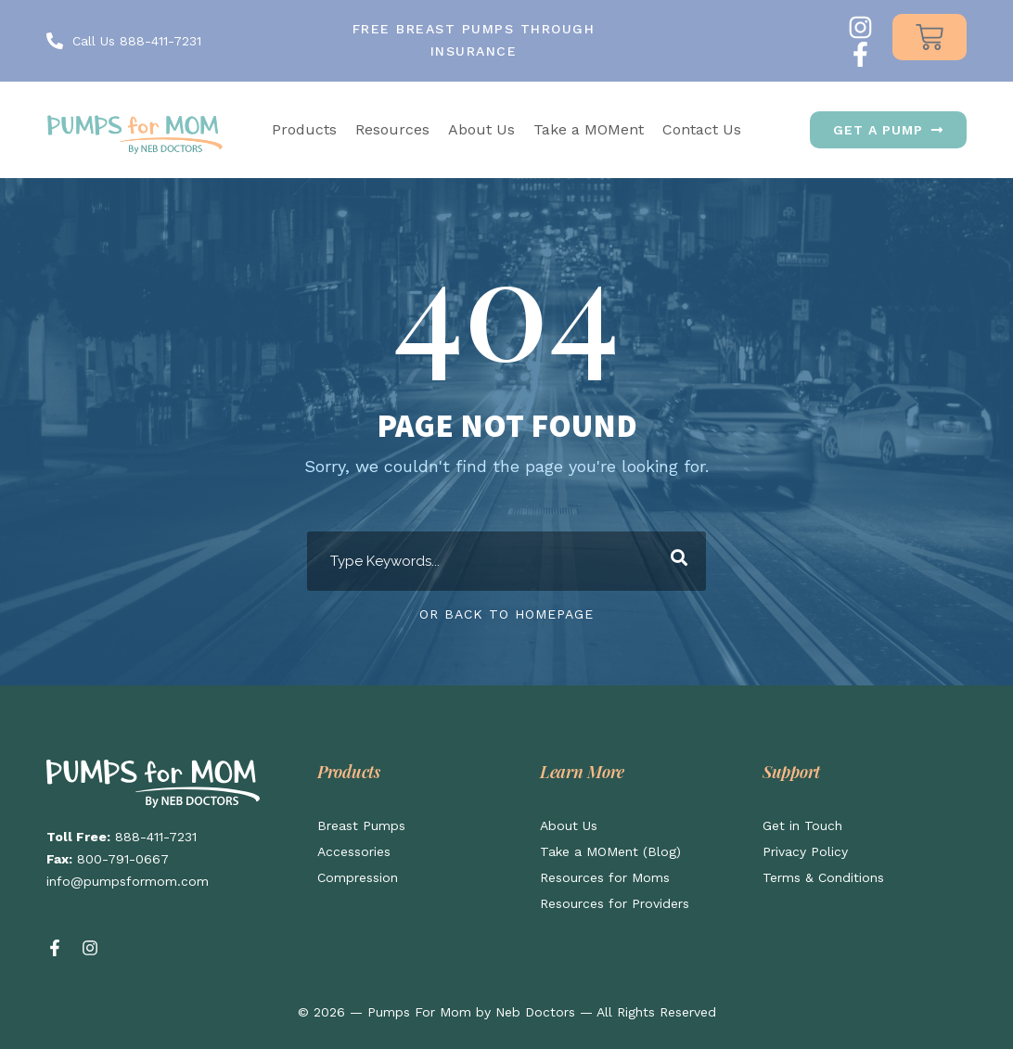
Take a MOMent (588, 129)
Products (304, 129)
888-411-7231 (156, 836)
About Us (481, 129)
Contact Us (701, 129)
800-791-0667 (123, 858)
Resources (392, 129)
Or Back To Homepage (506, 614)
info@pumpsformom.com (127, 881)
